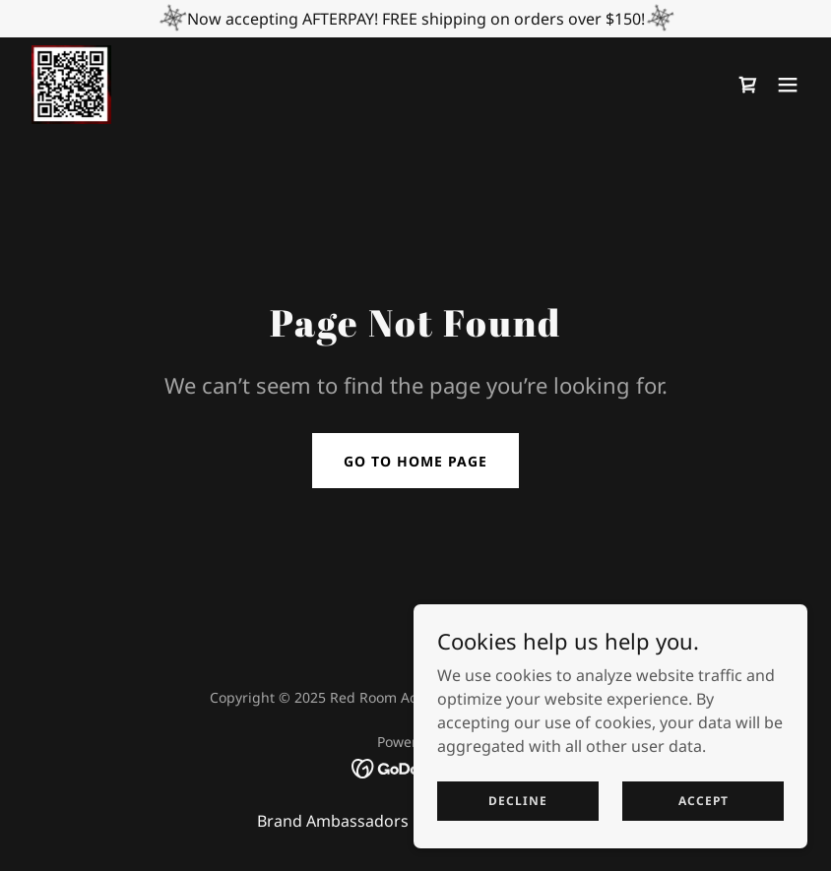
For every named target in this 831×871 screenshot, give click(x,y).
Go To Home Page (415, 461)
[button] (787, 84)
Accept (703, 800)
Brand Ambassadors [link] (333, 821)
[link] (71, 84)
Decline (517, 800)
